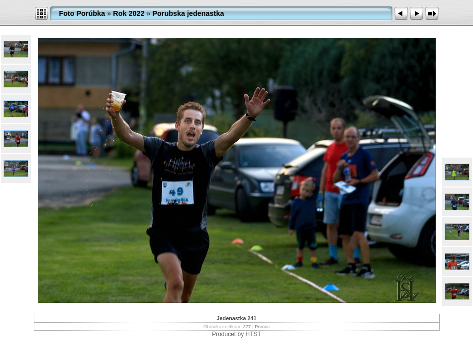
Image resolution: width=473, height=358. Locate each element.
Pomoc (262, 326)
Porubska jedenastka (188, 13)
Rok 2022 (128, 13)
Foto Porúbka (82, 13)
